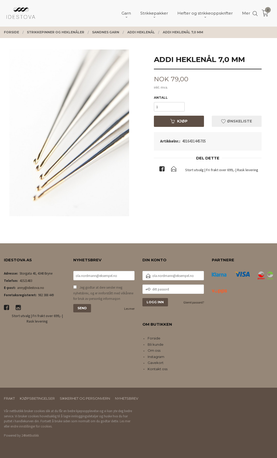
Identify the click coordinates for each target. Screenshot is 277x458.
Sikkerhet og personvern (85, 398)
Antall (161, 98)
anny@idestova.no (30, 288)
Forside (154, 338)
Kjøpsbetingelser (37, 398)
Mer (246, 13)
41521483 (26, 280)
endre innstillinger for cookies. (31, 426)
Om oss (154, 350)
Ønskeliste (236, 121)
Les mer (129, 309)
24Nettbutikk (30, 435)
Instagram (156, 357)
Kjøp (179, 121)
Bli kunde (156, 344)
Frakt (9, 398)
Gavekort (156, 363)
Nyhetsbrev (126, 398)
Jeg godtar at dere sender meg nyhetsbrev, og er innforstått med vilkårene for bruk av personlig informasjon (103, 293)
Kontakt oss (157, 369)
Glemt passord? (193, 302)
